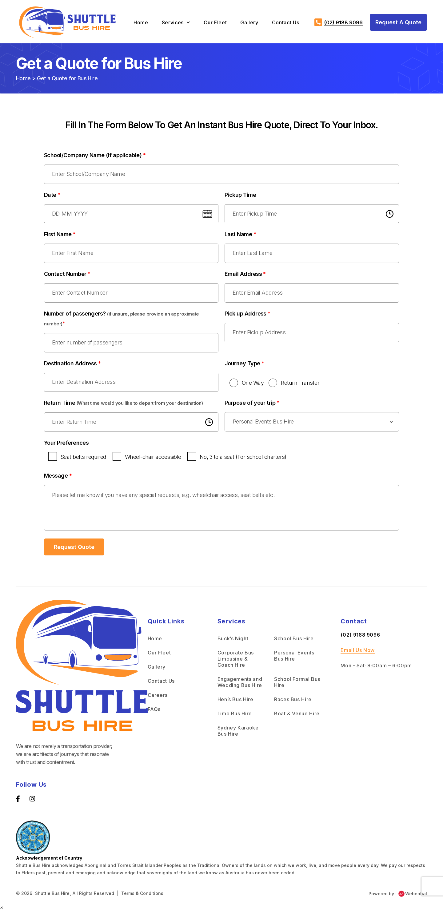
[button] (1, 910)
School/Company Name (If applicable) (95, 155)
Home (141, 22)
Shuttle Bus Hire (52, 896)
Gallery (249, 22)
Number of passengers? (121, 320)
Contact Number (67, 275)
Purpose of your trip (252, 405)
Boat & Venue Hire (297, 716)
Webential (412, 896)
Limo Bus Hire (235, 716)
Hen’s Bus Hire (235, 702)
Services (176, 22)
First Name (60, 235)
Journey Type (244, 365)
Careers (158, 698)
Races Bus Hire (293, 702)
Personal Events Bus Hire (294, 658)
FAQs (154, 712)
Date (52, 195)
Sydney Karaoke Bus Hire (238, 733)
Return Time (123, 405)
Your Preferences (66, 445)
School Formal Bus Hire (297, 685)
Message (58, 478)
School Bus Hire (294, 641)
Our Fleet (215, 22)
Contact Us (285, 22)
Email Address (245, 275)
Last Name (240, 235)
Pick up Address (247, 315)
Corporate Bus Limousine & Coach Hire (236, 661)
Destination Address (72, 365)
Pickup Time (240, 195)
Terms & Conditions (142, 896)
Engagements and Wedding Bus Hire (240, 685)
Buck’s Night (233, 641)
